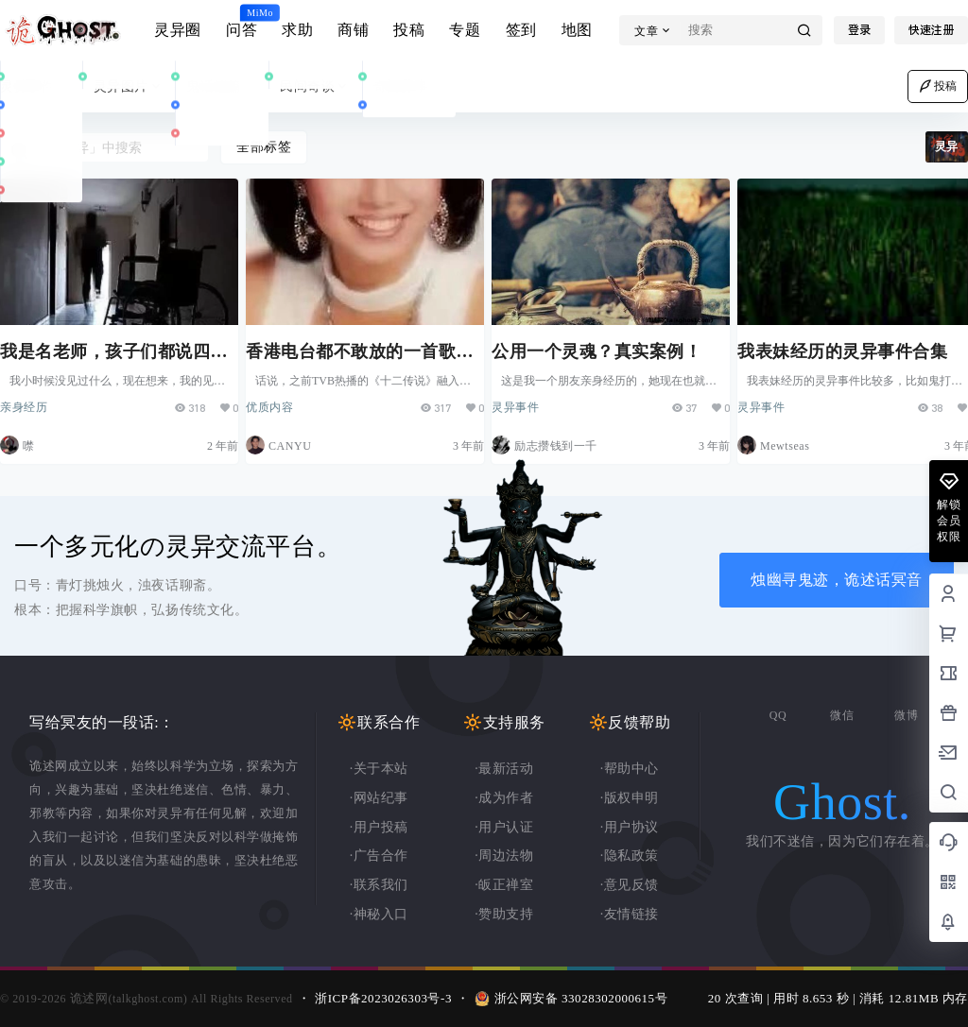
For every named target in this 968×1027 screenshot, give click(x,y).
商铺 (353, 30)
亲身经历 (33, 399)
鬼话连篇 (221, 86)
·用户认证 (504, 827)
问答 (241, 22)
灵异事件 (35, 86)
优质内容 (278, 399)
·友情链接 (629, 914)
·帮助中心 (629, 769)
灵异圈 (177, 30)
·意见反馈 (629, 885)
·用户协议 (629, 827)
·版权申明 (629, 798)
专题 (464, 30)
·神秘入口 (379, 914)
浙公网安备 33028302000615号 (581, 998)
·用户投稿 (379, 827)
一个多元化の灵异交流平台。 (177, 546)
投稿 (408, 30)
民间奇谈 (315, 86)
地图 (577, 30)
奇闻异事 (408, 86)
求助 (297, 30)
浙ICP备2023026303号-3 (383, 998)
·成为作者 (504, 798)
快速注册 (931, 30)
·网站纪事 (379, 798)
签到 (521, 30)
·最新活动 (504, 769)
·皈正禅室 (504, 885)
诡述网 (87, 998)
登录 (859, 30)
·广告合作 (379, 855)
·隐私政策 (629, 855)
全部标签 (263, 147)
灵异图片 (129, 86)
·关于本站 (379, 769)
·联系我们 (379, 885)
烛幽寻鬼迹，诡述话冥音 (837, 580)
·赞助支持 (504, 914)
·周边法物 (504, 855)
